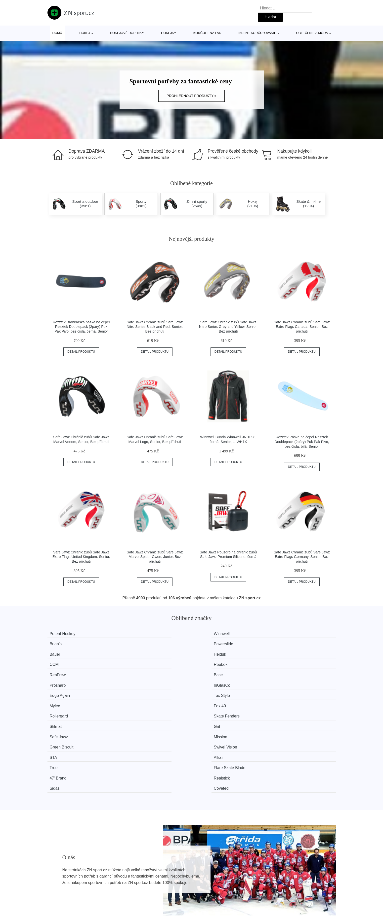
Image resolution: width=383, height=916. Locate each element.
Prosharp (210, 652)
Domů (57, 33)
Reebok (282, 643)
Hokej (84, 33)
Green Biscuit (213, 680)
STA (57, 689)
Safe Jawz (63, 680)
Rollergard (63, 671)
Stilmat (208, 671)
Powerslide (285, 634)
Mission (134, 680)
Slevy (55, 887)
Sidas (207, 699)
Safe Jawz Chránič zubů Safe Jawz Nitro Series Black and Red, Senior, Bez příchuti (155, 326)
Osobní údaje (170, 887)
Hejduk (134, 643)
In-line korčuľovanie (257, 33)
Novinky (57, 876)
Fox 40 (282, 661)
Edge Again (64, 661)
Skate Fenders (140, 671)
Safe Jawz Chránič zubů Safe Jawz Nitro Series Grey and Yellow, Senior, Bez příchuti (228, 326)
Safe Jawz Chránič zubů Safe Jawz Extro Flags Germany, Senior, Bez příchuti (302, 556)
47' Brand (62, 699)
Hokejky (168, 33)
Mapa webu (168, 876)
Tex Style (136, 661)
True (206, 689)
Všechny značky (64, 864)
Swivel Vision (287, 680)
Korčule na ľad (207, 33)
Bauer (59, 643)
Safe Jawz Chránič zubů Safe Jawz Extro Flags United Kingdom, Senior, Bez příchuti (81, 556)
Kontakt (273, 876)
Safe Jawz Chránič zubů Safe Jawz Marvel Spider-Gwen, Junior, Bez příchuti (155, 556)
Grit (279, 671)
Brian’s (208, 634)
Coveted (283, 699)
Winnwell (135, 634)
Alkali (132, 689)
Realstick (136, 699)
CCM (206, 643)
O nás (271, 864)
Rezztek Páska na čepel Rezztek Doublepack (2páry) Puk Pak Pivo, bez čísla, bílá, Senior (302, 441)
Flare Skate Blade (291, 689)
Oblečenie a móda (312, 33)
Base (132, 652)
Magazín (165, 864)
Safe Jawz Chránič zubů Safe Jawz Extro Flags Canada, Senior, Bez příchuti (302, 326)
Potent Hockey (67, 634)
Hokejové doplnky (127, 33)
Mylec (207, 661)
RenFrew (62, 652)
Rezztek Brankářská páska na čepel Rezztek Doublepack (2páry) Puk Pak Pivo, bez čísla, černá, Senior (81, 326)
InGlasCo (284, 652)
